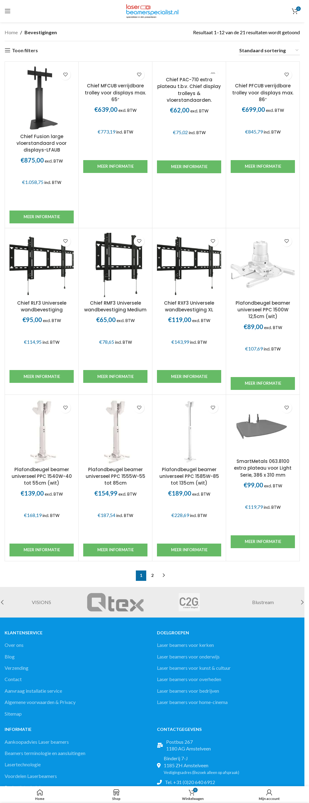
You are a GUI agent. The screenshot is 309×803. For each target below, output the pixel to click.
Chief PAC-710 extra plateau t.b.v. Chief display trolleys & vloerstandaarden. (189, 89)
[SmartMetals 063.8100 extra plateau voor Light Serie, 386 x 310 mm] (263, 427)
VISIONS (41, 602)
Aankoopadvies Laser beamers (37, 742)
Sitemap (13, 714)
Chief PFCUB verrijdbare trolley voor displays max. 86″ (262, 92)
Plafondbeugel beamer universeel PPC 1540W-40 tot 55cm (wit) (42, 476)
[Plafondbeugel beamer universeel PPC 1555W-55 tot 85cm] (115, 431)
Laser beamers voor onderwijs (188, 656)
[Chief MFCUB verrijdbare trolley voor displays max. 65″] (115, 73)
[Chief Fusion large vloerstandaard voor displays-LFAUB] (41, 98)
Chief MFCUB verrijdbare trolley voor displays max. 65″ (115, 92)
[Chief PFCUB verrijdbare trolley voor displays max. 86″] (263, 73)
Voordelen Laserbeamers (31, 776)
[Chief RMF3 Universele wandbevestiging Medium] (115, 265)
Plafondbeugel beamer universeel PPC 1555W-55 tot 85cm (115, 476)
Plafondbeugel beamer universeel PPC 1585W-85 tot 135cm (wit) (189, 476)
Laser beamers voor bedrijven (188, 691)
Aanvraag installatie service (33, 691)
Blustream (263, 602)
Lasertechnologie (23, 764)
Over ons (14, 645)
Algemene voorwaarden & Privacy (40, 702)
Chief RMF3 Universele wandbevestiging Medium (115, 306)
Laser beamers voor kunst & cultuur (194, 668)
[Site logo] (152, 10)
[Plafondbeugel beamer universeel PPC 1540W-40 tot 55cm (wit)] (41, 431)
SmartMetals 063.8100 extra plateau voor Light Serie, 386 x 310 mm (263, 468)
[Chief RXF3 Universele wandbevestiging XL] (189, 265)
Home (11, 32)
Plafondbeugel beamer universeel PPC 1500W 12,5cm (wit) (263, 310)
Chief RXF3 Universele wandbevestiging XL (189, 306)
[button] (302, 602)
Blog (10, 656)
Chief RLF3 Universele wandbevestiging (41, 306)
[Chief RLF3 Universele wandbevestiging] (41, 265)
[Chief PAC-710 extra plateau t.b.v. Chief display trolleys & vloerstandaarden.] (189, 70)
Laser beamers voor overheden (189, 679)
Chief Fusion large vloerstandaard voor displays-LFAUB (42, 143)
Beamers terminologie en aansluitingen (45, 753)
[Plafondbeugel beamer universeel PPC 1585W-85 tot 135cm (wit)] (189, 431)
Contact (13, 679)
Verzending (16, 668)
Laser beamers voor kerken (185, 645)
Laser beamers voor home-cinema (192, 702)
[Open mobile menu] (8, 11)
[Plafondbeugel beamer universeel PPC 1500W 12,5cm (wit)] (263, 265)
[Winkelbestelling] (269, 50)
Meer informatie (42, 216)
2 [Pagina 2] (152, 575)
